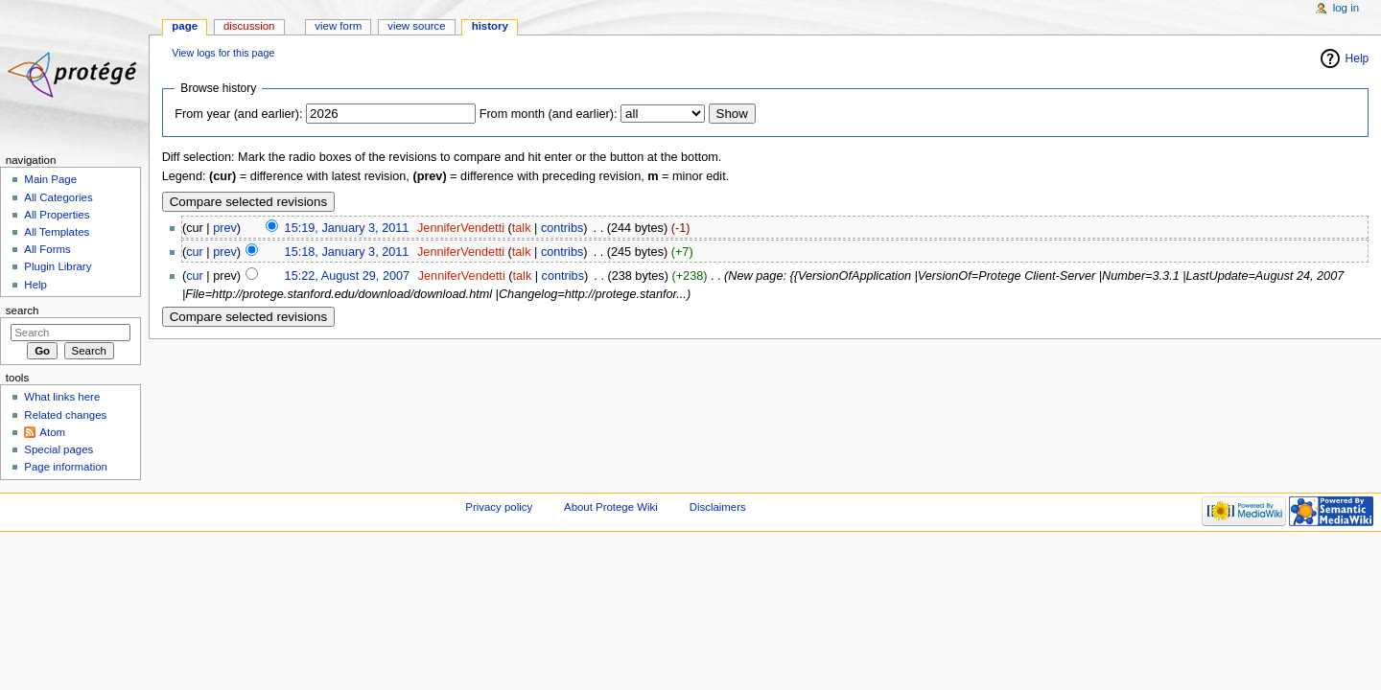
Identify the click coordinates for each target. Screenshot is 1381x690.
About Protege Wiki (611, 507)
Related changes (65, 415)
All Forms (47, 249)
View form (338, 26)
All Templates (56, 232)
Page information (65, 466)
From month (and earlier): (549, 114)
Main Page (50, 179)
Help (1357, 58)
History (490, 26)
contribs (562, 228)
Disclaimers (718, 507)
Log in (1346, 7)
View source (416, 26)
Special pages (58, 449)
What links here (62, 396)
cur (194, 252)
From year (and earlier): (238, 114)
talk (521, 228)
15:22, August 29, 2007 (347, 276)
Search (22, 310)
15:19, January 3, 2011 (347, 228)
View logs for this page (223, 52)
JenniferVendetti (460, 228)
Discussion (248, 26)
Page (185, 26)
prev (225, 228)
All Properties (56, 214)
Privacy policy (498, 507)
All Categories (58, 197)
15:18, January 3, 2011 (347, 252)
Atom (52, 432)
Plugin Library (57, 266)
